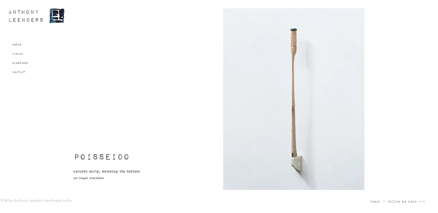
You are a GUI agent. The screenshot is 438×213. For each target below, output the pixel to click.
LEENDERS (26, 20)
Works (16, 44)
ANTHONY (23, 12)
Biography (20, 63)
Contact (18, 72)
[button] (293, 99)
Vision (17, 54)
